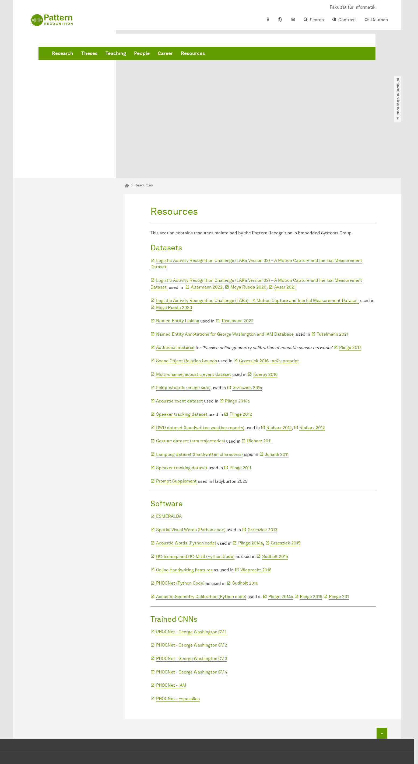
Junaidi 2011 (277, 392)
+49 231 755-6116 (243, 714)
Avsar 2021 (285, 225)
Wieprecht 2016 (255, 508)
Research (144, 54)
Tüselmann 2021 (332, 272)
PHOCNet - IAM (171, 623)
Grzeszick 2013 (262, 467)
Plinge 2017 (350, 285)
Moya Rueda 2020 (248, 225)
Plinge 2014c (280, 534)
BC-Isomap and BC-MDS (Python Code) (195, 494)
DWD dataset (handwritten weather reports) (200, 366)
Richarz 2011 (259, 379)
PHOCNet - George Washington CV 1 (191, 569)
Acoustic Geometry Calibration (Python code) (201, 534)
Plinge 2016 (311, 534)
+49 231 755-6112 (249, 708)
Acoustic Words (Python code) (186, 481)
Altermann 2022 (207, 225)
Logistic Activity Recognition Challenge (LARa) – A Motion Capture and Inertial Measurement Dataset (257, 238)
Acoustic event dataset (179, 339)
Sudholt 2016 (245, 521)
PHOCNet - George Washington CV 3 (191, 596)
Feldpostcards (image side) (183, 325)
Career (247, 54)
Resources (275, 54)
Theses (171, 54)
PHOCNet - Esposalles (178, 636)
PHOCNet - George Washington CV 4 (191, 610)
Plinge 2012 (241, 352)
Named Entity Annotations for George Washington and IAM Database (225, 272)
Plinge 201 (339, 534)
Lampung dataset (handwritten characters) (199, 392)
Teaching (197, 54)
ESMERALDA (169, 454)
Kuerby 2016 (265, 312)
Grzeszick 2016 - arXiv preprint (269, 299)
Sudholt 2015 (275, 494)
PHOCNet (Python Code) (180, 521)
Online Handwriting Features (184, 508)
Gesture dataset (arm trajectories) (190, 379)
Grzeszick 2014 (247, 325)
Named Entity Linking (177, 259)
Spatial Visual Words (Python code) (191, 467)
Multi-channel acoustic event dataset (193, 312)
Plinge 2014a (237, 339)
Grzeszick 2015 (285, 481)
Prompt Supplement (176, 419)
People (223, 54)
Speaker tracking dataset (182, 352)
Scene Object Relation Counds (186, 299)
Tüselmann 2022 (237, 259)
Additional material (175, 285)
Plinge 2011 (240, 405)
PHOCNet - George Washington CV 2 (191, 583)
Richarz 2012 (279, 366)
